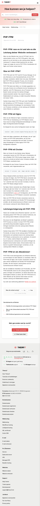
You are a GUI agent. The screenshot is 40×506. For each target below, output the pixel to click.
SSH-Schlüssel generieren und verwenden (16, 314)
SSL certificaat (6, 430)
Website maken (6, 470)
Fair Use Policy (6, 500)
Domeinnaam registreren (9, 405)
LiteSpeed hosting (7, 427)
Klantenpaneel (6, 487)
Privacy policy (6, 503)
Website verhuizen (7, 473)
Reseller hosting (6, 462)
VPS (3, 457)
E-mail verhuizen (6, 443)
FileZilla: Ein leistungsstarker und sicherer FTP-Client (19, 306)
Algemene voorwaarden (8, 384)
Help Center (5, 27)
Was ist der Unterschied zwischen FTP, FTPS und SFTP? (18, 310)
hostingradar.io (18, 358)
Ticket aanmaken (20, 330)
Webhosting (14, 27)
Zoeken (35, 14)
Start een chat (20, 334)
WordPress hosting (7, 424)
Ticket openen (6, 484)
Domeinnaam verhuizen (8, 408)
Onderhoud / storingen (8, 382)
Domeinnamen (6, 403)
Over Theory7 (6, 373)
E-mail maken (6, 441)
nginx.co (16, 193)
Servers (4, 451)
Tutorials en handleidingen (9, 376)
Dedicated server (7, 454)
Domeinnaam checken (8, 411)
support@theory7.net (8, 489)
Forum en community (8, 379)
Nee (30, 290)
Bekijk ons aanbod (30, 281)
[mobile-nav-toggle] (38, 3)
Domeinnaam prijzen (7, 414)
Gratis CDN (5, 433)
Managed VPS (6, 460)
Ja (23, 290)
